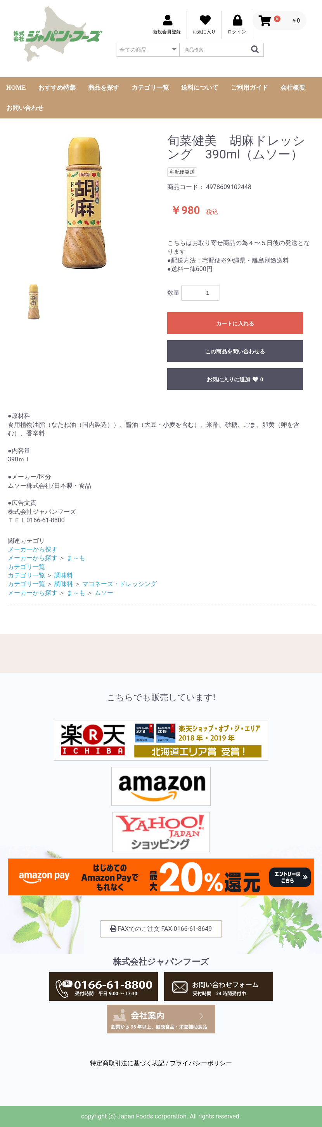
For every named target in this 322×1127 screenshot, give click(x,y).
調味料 (63, 575)
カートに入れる (235, 323)
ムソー (104, 593)
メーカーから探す (32, 549)
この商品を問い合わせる (235, 351)
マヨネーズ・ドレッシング (119, 584)
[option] (84, 203)
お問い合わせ (24, 107)
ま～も (76, 558)
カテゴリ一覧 (150, 87)
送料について (199, 87)
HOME (16, 87)
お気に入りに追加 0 (235, 379)
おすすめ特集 (57, 87)
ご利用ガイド (249, 87)
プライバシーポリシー (201, 1063)
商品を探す (103, 87)
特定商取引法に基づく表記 (127, 1063)
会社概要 (292, 87)
